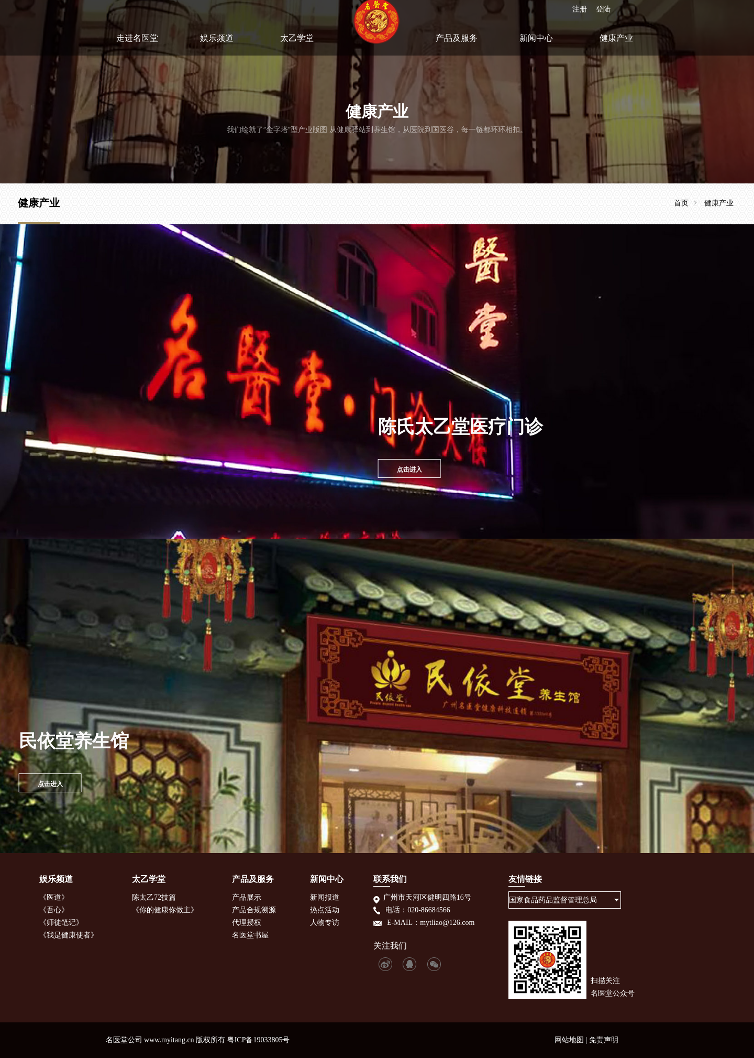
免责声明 (603, 1040)
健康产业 (616, 44)
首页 (681, 203)
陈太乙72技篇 (154, 897)
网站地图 (569, 1040)
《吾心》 (54, 910)
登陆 (602, 8)
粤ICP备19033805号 (258, 1040)
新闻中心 (536, 44)
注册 (579, 8)
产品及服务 (457, 44)
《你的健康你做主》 (165, 910)
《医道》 (54, 897)
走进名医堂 (137, 44)
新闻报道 (324, 897)
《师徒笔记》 (61, 922)
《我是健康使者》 (68, 935)
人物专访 (324, 922)
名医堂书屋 (250, 935)
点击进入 (381, 469)
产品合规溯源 (254, 910)
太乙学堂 (297, 44)
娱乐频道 (217, 44)
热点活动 (324, 910)
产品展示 (246, 897)
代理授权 (246, 922)
